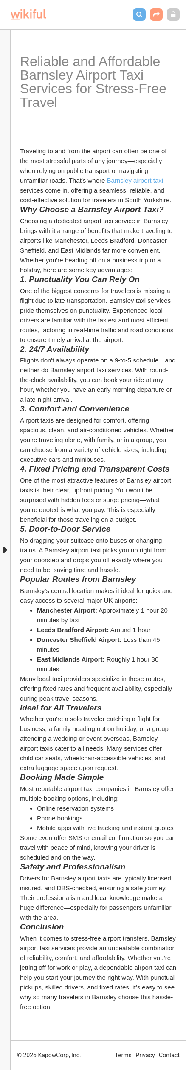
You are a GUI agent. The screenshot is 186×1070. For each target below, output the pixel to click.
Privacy (145, 1055)
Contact (169, 1055)
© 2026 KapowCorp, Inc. (49, 1055)
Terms (123, 1055)
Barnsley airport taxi (136, 180)
